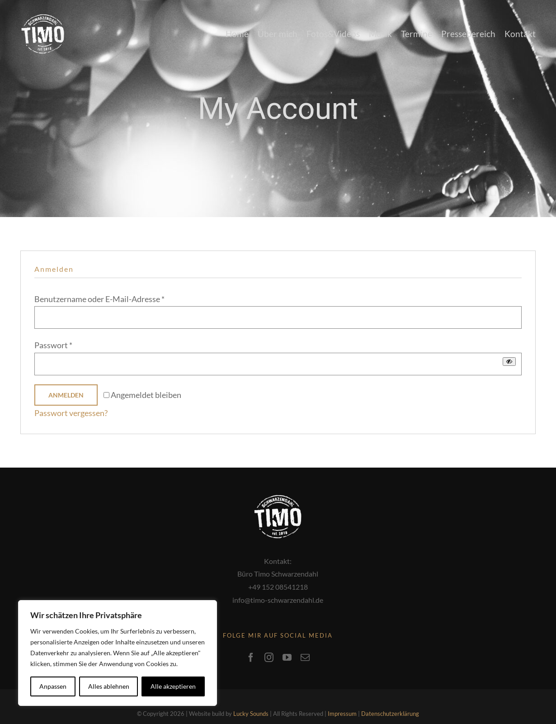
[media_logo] (43, 18)
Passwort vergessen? (71, 413)
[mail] (305, 643)
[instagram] (268, 643)
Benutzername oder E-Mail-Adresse (99, 299)
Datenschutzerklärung (390, 699)
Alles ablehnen (108, 686)
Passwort (53, 345)
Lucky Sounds (251, 699)
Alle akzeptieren (173, 686)
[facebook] (250, 643)
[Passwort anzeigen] (509, 361)
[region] (117, 653)
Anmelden (66, 395)
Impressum (342, 699)
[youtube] (287, 643)
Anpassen (52, 686)
